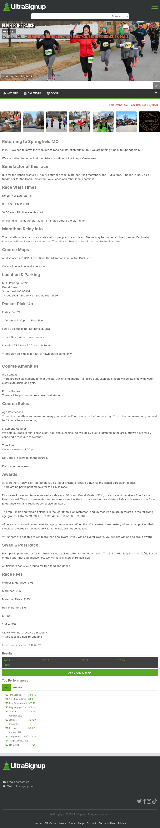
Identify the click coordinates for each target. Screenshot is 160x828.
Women (17, 687)
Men (6, 687)
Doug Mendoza (16, 736)
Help (81, 823)
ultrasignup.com (25, 786)
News (62, 823)
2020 (121, 660)
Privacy (122, 823)
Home (38, 823)
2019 (7, 665)
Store (72, 823)
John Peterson (16, 703)
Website (10, 93)
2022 (46, 660)
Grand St (9, 31)
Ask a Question (79, 672)
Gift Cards (50, 823)
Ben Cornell (14, 745)
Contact (91, 823)
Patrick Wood (15, 699)
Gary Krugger (15, 707)
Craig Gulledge (16, 740)
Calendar (32, 93)
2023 (7, 660)
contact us (22, 781)
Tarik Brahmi (15, 695)
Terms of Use (107, 823)
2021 (85, 660)
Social (53, 93)
